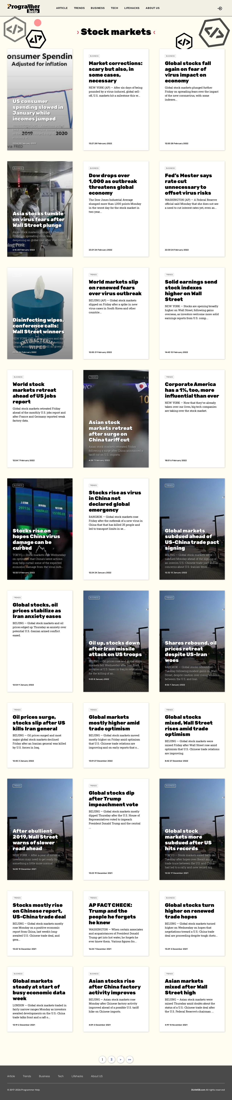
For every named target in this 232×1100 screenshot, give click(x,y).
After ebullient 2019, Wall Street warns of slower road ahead (35, 839)
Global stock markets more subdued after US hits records (188, 839)
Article (62, 8)
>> (129, 1059)
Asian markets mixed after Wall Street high (186, 987)
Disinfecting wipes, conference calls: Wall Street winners (39, 326)
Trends (79, 8)
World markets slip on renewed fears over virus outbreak (115, 287)
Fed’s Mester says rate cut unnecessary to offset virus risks (188, 184)
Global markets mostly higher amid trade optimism (114, 723)
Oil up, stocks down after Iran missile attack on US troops (115, 649)
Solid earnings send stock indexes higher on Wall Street (191, 290)
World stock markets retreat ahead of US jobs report (34, 393)
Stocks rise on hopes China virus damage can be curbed (36, 539)
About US (153, 8)
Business (98, 8)
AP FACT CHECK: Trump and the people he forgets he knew (112, 914)
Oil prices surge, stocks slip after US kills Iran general (39, 723)
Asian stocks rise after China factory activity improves (115, 987)
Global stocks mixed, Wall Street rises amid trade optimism (189, 725)
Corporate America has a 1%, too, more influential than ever (192, 390)
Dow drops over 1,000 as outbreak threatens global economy (113, 184)
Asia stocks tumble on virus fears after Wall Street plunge (39, 219)
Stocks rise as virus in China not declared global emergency (115, 501)
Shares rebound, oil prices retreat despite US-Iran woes (191, 651)
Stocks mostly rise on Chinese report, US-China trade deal (39, 911)
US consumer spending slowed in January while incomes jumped (38, 110)
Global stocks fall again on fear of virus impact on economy (188, 72)
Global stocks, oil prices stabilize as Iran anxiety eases (37, 610)
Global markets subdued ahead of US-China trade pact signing (192, 539)
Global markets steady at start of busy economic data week (39, 989)
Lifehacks (132, 8)
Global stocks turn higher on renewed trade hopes (189, 911)
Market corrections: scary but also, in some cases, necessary (115, 72)
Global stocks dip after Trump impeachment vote (113, 799)
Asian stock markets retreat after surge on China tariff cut (110, 431)
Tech (114, 8)
